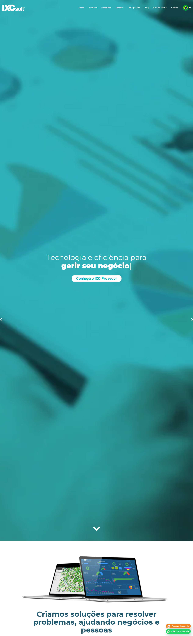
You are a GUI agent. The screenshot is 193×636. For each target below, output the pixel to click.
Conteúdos (106, 8)
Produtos (93, 8)
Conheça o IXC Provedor (96, 278)
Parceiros (120, 8)
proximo (192, 319)
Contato (174, 8)
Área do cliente (160, 8)
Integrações (134, 8)
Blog (146, 8)
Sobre (81, 8)
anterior (1, 319)
